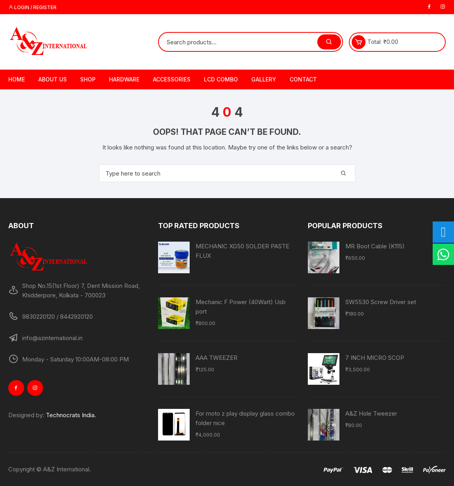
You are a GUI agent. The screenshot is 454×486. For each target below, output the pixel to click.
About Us (52, 79)
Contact (303, 79)
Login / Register (32, 7)
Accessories (171, 79)
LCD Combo (221, 79)
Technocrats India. (71, 415)
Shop (88, 79)
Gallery (263, 79)
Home (16, 79)
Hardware (124, 79)
